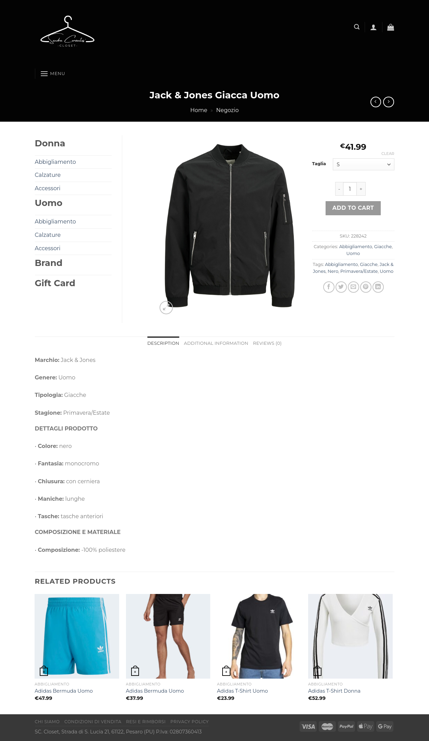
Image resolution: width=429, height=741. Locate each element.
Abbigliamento (355, 246)
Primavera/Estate (359, 271)
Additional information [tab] (216, 343)
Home (198, 110)
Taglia (319, 163)
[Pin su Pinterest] (365, 287)
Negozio (227, 110)
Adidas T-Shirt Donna (334, 691)
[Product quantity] (350, 189)
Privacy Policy (190, 721)
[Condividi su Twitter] (341, 287)
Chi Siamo (47, 721)
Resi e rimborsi (146, 721)
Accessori (48, 188)
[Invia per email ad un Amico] (353, 287)
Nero (333, 271)
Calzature (48, 175)
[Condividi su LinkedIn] (378, 287)
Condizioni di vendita (93, 721)
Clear (387, 153)
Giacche (383, 246)
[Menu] (52, 73)
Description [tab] (163, 343)
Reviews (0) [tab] (267, 343)
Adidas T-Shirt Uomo (242, 691)
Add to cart (353, 208)
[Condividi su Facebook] (329, 287)
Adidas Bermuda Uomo (64, 691)
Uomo (353, 253)
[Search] (356, 27)
